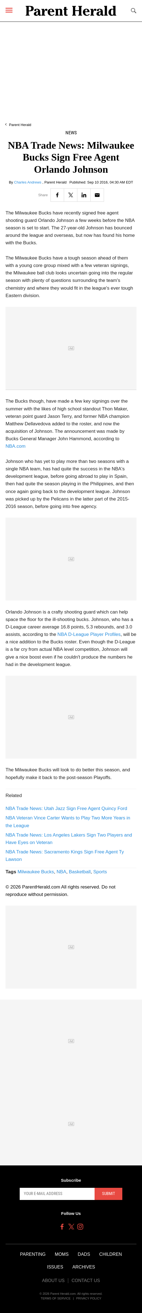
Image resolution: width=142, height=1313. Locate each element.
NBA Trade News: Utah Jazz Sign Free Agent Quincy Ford (66, 808)
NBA (61, 871)
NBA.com (16, 446)
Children (110, 1254)
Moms (62, 1254)
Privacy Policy (89, 1298)
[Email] (97, 195)
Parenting (32, 1254)
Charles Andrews (28, 182)
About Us (53, 1280)
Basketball (79, 871)
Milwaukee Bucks (35, 871)
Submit (108, 1193)
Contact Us (86, 1280)
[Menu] (9, 10)
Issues (55, 1267)
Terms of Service (56, 1298)
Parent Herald (20, 125)
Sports (100, 871)
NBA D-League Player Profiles (88, 634)
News (71, 132)
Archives (83, 1267)
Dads (84, 1254)
